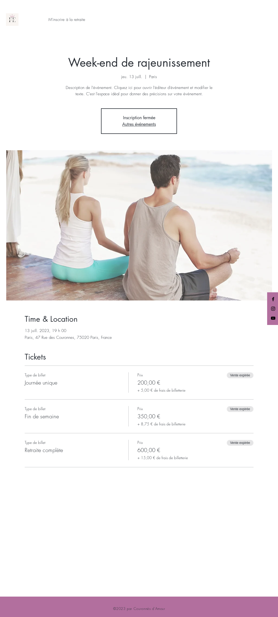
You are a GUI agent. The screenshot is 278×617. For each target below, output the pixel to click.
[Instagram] (273, 308)
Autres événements (139, 124)
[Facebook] (273, 299)
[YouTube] (273, 318)
